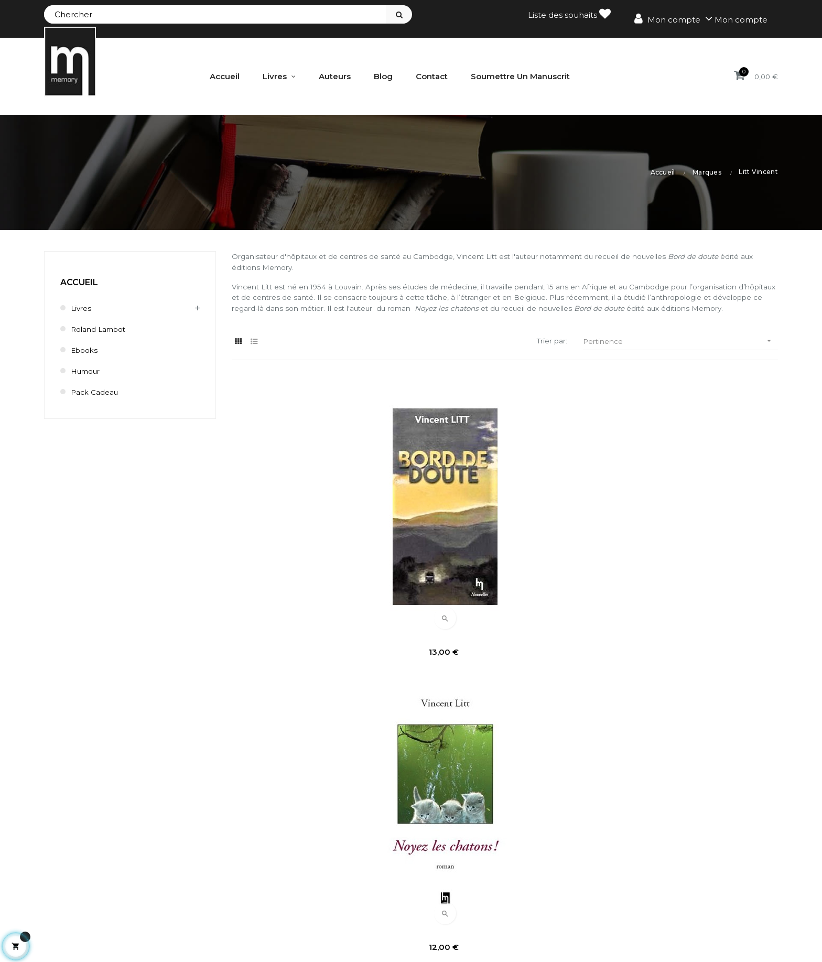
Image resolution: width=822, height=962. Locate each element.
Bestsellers (505, 888)
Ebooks (86, 349)
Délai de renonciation (676, 888)
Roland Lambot (102, 328)
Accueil (79, 282)
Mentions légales (667, 852)
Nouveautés (508, 870)
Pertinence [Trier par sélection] (680, 359)
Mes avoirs (317, 870)
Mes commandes (331, 852)
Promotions (507, 852)
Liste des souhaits (569, 14)
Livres (82, 307)
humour (88, 370)
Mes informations (331, 906)
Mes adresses (323, 888)
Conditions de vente (673, 870)
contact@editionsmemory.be (105, 923)
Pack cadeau (97, 391)
